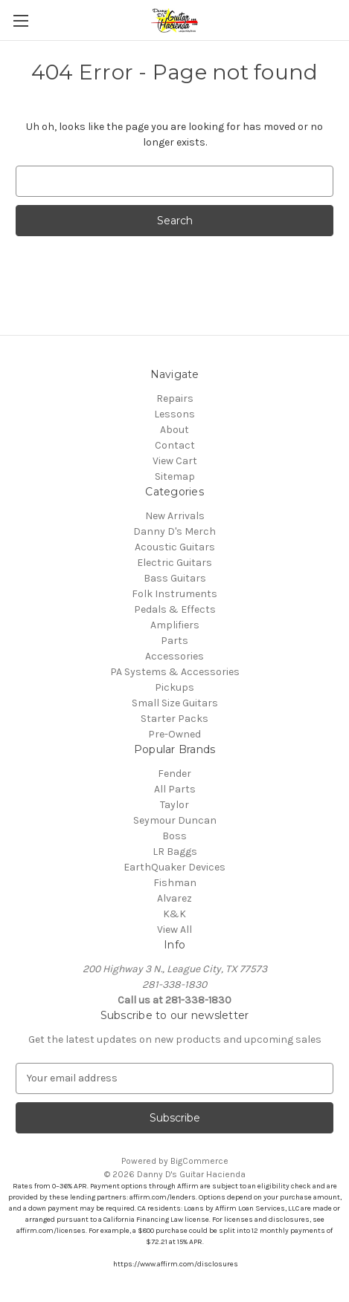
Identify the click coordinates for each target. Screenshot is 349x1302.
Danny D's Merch (174, 531)
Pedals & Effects (175, 609)
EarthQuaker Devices (174, 867)
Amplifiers (174, 625)
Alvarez (174, 898)
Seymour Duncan (175, 820)
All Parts (175, 789)
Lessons (174, 414)
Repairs (174, 398)
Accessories (174, 656)
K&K (174, 914)
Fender (174, 773)
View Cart (175, 461)
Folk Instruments (174, 593)
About (174, 429)
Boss (174, 836)
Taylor (174, 804)
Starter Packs (174, 718)
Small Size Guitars (175, 703)
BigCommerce (199, 1161)
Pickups (174, 687)
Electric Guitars (174, 562)
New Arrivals (175, 516)
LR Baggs (175, 851)
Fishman (174, 882)
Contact (175, 445)
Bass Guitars (175, 578)
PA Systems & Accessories (175, 671)
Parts (174, 640)
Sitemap (175, 476)
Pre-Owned (174, 734)
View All (174, 929)
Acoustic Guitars (175, 547)
